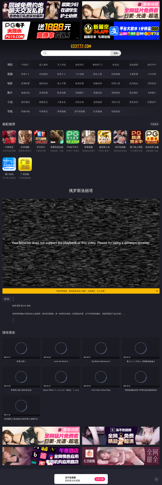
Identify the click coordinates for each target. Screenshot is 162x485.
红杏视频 (97, 111)
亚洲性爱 (25, 83)
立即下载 (100, 479)
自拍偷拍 (43, 74)
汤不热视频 (79, 111)
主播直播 (133, 74)
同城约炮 (25, 111)
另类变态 (152, 83)
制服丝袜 (97, 83)
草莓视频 (61, 111)
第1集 (6, 299)
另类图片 (152, 92)
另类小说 (115, 102)
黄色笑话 (133, 102)
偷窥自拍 (25, 92)
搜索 (116, 53)
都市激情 (25, 102)
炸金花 (116, 64)
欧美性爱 (79, 83)
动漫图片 (79, 92)
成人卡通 (61, 83)
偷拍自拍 (43, 83)
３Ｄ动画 (79, 74)
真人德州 (43, 64)
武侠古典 (79, 102)
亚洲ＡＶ (25, 74)
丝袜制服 (115, 74)
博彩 (10, 64)
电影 (10, 83)
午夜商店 (43, 111)
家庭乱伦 (43, 102)
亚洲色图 (43, 92)
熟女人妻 (97, 74)
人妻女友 (61, 102)
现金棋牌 (133, 64)
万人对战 (61, 64)
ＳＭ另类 (152, 74)
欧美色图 (61, 92)
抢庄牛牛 (152, 64)
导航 (10, 111)
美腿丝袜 (97, 92)
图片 (10, 92)
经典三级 (115, 83)
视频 (10, 74)
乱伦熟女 (133, 83)
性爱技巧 (152, 102)
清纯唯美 (115, 92)
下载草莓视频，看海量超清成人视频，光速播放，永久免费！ (107, 291)
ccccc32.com (81, 46)
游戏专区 (79, 64)
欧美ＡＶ (61, 74)
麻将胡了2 (97, 64)
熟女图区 (133, 92)
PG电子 (25, 64)
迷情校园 (97, 102)
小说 (10, 102)
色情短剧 (115, 111)
